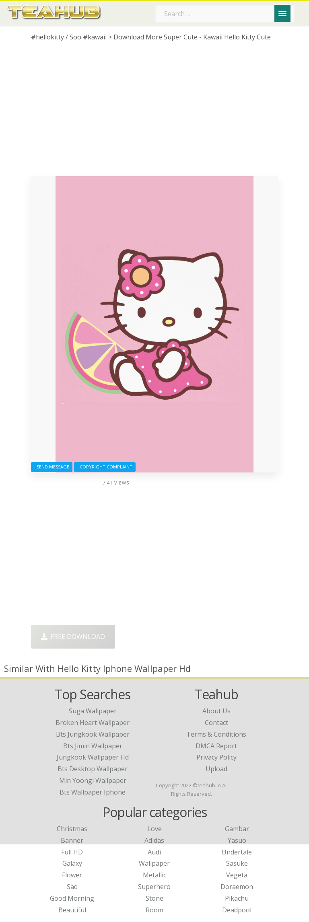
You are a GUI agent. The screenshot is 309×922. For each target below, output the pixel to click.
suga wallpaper (93, 710)
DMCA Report (216, 745)
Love (154, 828)
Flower (72, 875)
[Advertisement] (154, 111)
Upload (216, 768)
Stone (154, 898)
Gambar (237, 828)
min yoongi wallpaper (92, 780)
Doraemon (236, 886)
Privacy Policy (216, 757)
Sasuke (237, 863)
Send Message (51, 467)
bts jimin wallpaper (92, 745)
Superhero (154, 886)
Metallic (154, 875)
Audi (154, 852)
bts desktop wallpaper (93, 768)
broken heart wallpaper (93, 722)
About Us (216, 710)
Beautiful (72, 910)
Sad (72, 886)
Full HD (72, 852)
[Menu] (282, 13)
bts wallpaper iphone (93, 792)
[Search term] (225, 14)
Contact (216, 722)
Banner (72, 840)
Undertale (237, 852)
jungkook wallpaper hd (93, 757)
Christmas (72, 828)
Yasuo (237, 840)
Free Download (73, 636)
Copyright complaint (104, 467)
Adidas (154, 840)
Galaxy (72, 863)
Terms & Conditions (216, 734)
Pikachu (237, 898)
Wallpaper (154, 863)
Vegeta (236, 875)
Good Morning (72, 898)
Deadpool (236, 910)
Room (154, 910)
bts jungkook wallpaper (93, 734)
